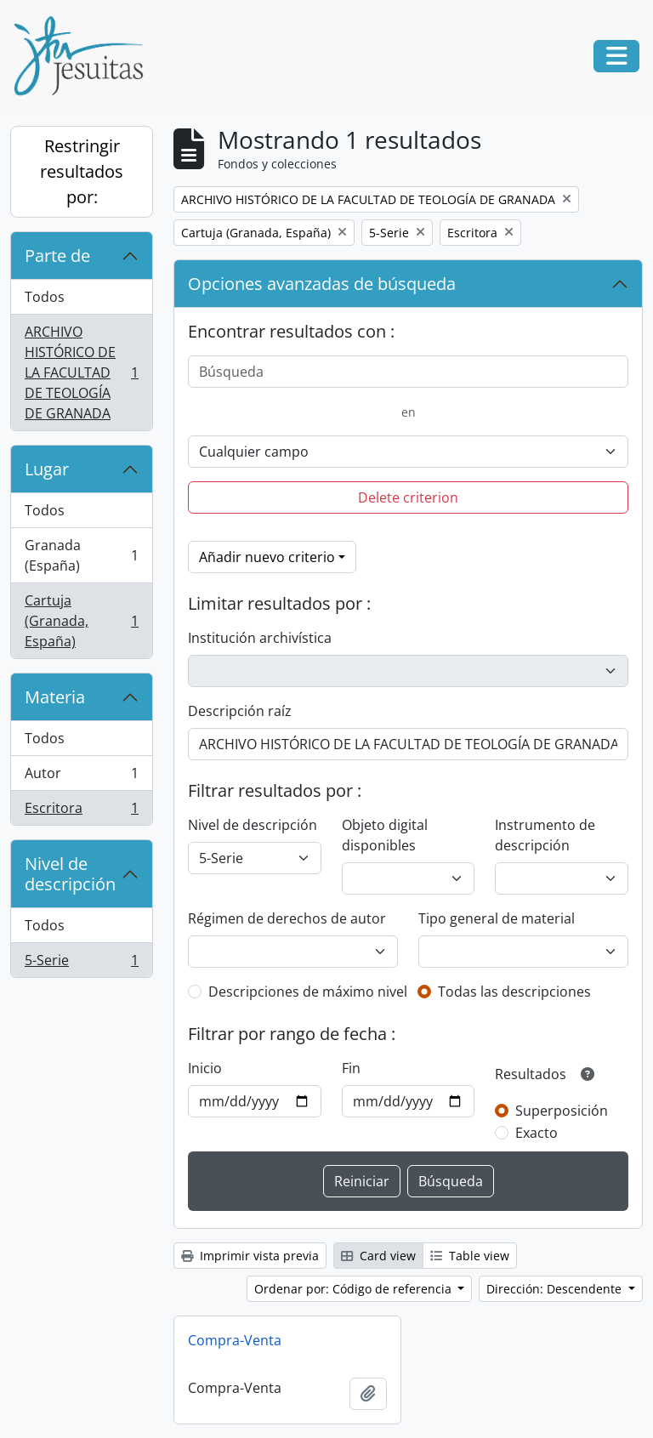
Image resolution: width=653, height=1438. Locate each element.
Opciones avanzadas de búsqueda (322, 283)
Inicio (205, 1068)
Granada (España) (81, 555)
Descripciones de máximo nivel (307, 991)
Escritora (81, 811)
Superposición (561, 1110)
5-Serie (81, 963)
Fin (351, 1068)
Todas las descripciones (514, 991)
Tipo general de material (496, 918)
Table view (469, 1256)
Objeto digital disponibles (385, 835)
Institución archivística (260, 637)
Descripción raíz (240, 711)
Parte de (57, 255)
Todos (45, 296)
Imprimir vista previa (250, 1256)
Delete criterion (408, 497)
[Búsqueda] (408, 371)
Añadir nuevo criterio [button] (267, 557)
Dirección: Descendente (555, 1289)
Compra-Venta (234, 1340)
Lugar (47, 469)
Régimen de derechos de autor (287, 918)
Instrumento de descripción (545, 835)
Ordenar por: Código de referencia (354, 1289)
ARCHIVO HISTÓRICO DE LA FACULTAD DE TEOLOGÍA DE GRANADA (81, 372)
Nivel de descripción (70, 873)
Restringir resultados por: (81, 171)
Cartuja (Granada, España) (81, 621)
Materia (55, 696)
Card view (378, 1256)
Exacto (536, 1132)
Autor (81, 777)
